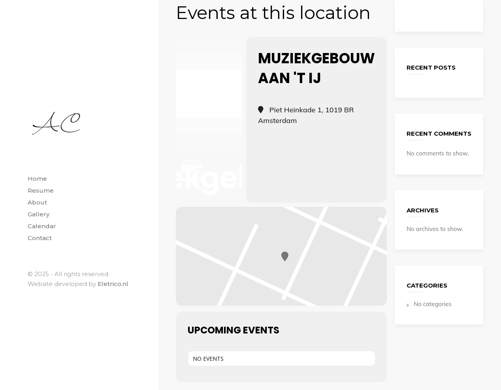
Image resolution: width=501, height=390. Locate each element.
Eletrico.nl (113, 284)
